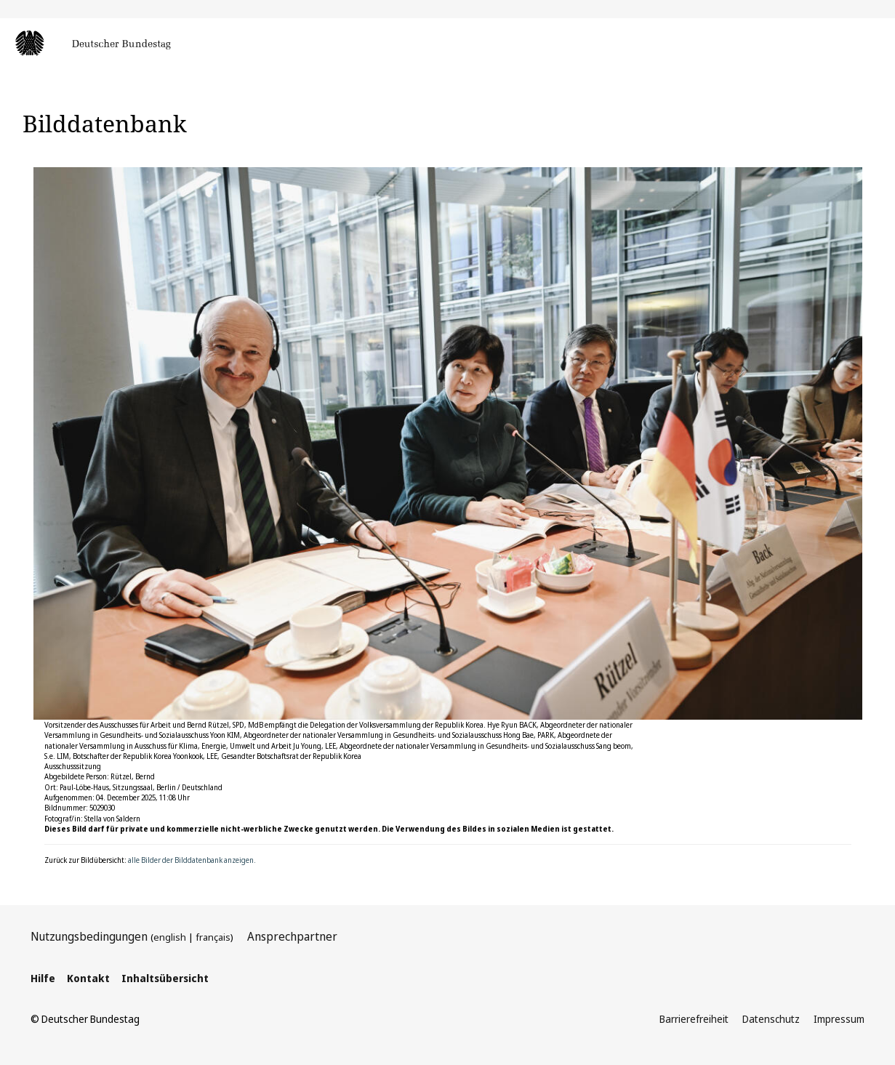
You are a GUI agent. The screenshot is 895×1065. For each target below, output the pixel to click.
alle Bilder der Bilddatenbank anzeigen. (192, 860)
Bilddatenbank (105, 123)
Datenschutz (771, 1019)
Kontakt (88, 978)
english (169, 937)
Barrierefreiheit (694, 1019)
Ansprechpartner (292, 936)
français (213, 937)
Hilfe (43, 978)
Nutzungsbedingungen (89, 936)
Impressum (839, 1019)
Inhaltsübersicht (165, 978)
